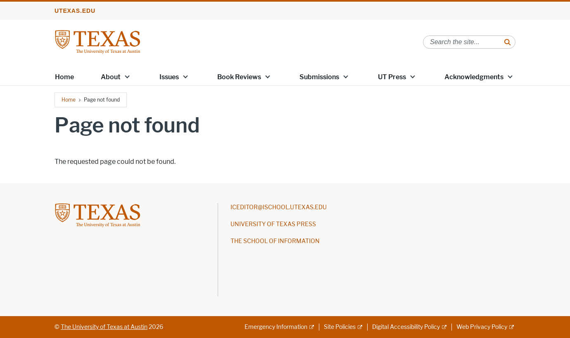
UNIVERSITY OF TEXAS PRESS (273, 224)
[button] (127, 76)
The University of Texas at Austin (104, 327)
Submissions (319, 77)
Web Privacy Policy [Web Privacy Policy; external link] (481, 327)
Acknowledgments (474, 77)
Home (64, 77)
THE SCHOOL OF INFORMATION (275, 241)
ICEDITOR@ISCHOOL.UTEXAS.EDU (278, 207)
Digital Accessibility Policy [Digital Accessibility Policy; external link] (406, 327)
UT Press (392, 77)
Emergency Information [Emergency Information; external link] (276, 327)
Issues (169, 77)
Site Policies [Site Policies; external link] (340, 327)
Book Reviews (239, 77)
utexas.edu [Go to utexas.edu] (75, 10)
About (111, 77)
